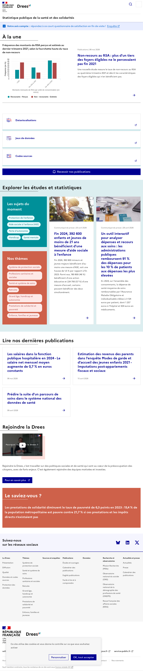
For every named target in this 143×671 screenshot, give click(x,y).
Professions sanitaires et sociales (21, 275)
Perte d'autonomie (18, 231)
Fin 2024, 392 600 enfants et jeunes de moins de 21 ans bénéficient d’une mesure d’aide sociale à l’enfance (71, 244)
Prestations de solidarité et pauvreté (22, 307)
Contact (103, 660)
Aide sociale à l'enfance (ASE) (24, 224)
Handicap (14, 237)
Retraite (13, 289)
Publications (68, 558)
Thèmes (25, 558)
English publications (71, 575)
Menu (139, 4)
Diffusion (6, 567)
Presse (125, 567)
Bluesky (118, 542)
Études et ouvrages (71, 563)
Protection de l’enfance (21, 217)
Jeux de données (25, 138)
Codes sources (23, 156)
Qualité (5, 572)
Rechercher (130, 4)
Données (86, 558)
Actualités (127, 563)
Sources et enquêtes (51, 558)
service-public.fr (122, 651)
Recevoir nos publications (73, 172)
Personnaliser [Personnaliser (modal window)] (58, 657)
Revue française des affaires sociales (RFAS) (111, 604)
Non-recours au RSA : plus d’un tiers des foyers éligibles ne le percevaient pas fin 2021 (107, 59)
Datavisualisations (25, 120)
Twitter (137, 542)
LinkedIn (127, 542)
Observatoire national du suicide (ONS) (111, 576)
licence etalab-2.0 (62, 667)
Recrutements (118, 660)
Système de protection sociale (24, 267)
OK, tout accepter (83, 657)
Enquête (112, 26)
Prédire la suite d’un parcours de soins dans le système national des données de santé (34, 398)
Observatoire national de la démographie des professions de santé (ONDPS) (111, 590)
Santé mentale (31, 237)
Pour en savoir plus (16, 480)
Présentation (7, 563)
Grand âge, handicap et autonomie (21, 298)
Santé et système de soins (22, 283)
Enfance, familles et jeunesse (23, 315)
